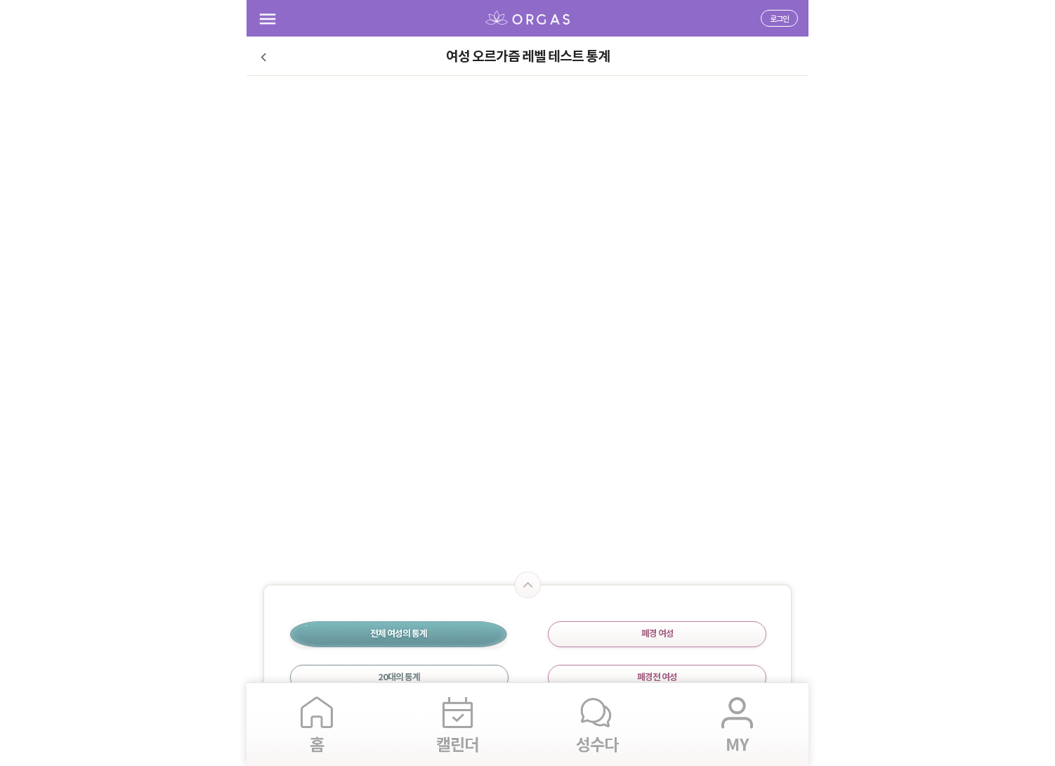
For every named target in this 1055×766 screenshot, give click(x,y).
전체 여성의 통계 (398, 634)
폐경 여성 (657, 634)
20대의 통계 (399, 677)
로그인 (779, 19)
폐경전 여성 (657, 677)
